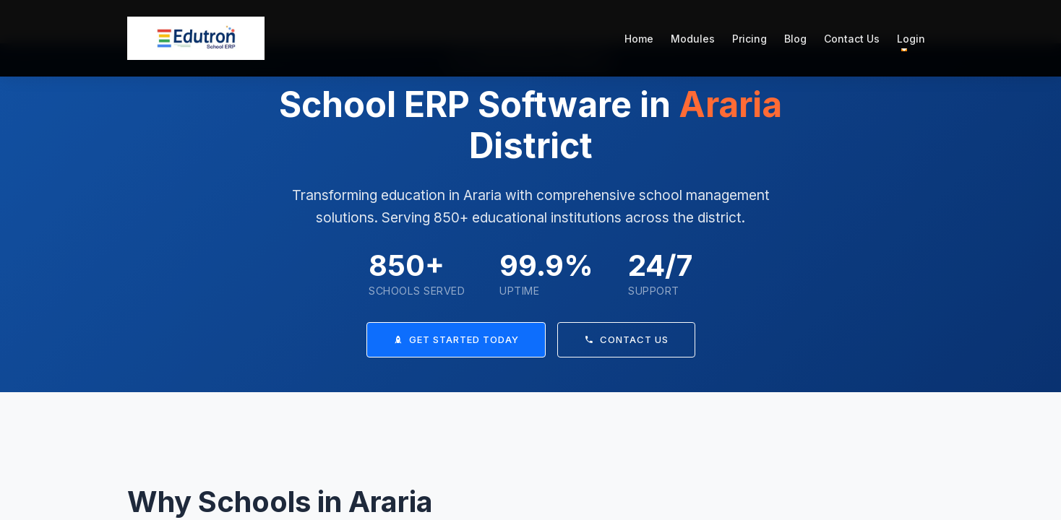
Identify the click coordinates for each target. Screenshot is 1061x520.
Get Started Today (456, 339)
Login (911, 38)
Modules (693, 38)
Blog (795, 38)
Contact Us (852, 38)
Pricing (749, 38)
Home (638, 38)
